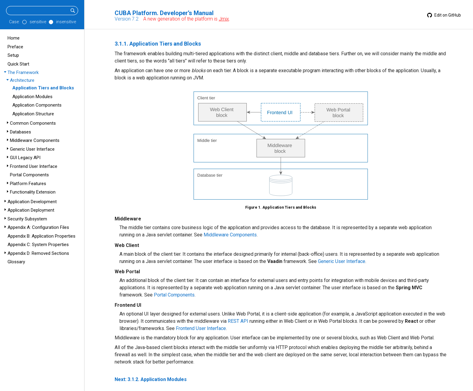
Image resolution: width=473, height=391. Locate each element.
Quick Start (18, 64)
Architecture (22, 80)
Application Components (37, 105)
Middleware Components (34, 140)
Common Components (33, 123)
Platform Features (28, 183)
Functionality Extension (33, 192)
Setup (13, 55)
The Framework (23, 72)
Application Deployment (31, 210)
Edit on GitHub (444, 15)
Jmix (224, 19)
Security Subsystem (27, 219)
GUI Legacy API (25, 157)
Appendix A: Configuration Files (38, 227)
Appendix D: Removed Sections (38, 253)
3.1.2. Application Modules (157, 379)
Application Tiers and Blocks (43, 88)
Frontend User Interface (33, 166)
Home (14, 38)
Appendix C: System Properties (38, 244)
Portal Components (29, 175)
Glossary (16, 261)
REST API (238, 321)
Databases (20, 132)
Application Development (32, 201)
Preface (15, 47)
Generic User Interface (32, 149)
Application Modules (32, 96)
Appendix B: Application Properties (41, 236)
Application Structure (33, 114)
